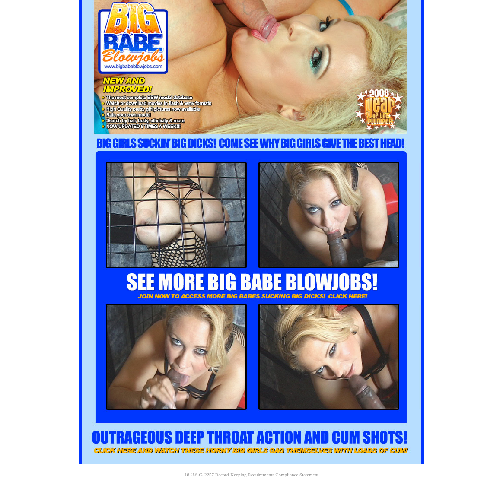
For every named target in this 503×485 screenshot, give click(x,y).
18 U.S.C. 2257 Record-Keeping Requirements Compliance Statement (251, 474)
